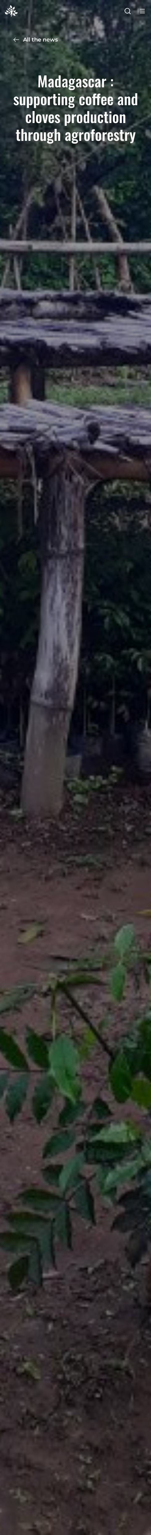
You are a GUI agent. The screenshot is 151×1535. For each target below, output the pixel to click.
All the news (35, 39)
